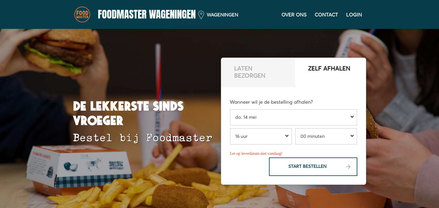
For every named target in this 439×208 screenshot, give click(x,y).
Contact (326, 15)
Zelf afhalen (329, 69)
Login (354, 15)
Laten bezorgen (249, 72)
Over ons (294, 15)
